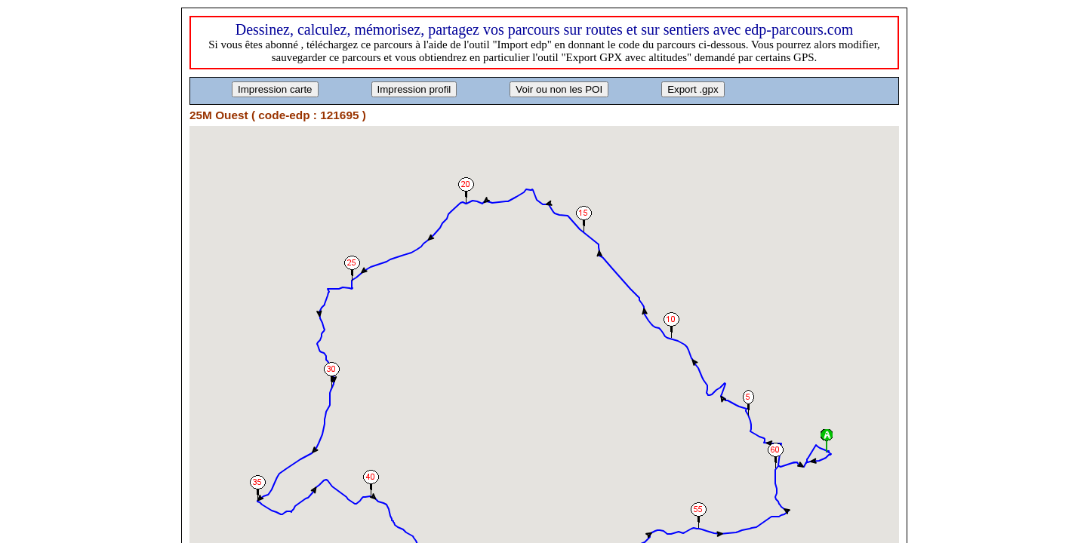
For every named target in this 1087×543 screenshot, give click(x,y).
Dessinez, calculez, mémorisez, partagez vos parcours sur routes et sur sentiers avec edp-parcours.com (545, 29)
